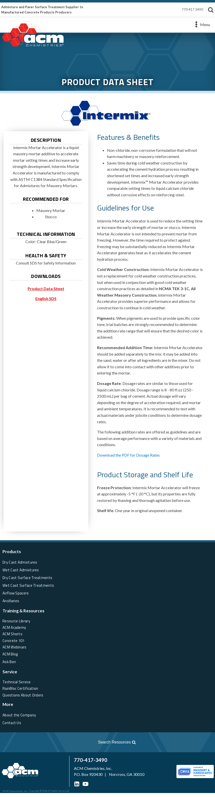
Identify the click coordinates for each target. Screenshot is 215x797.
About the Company (19, 719)
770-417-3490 (62, 764)
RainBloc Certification (21, 691)
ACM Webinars (15, 649)
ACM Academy (14, 627)
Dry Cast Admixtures (20, 562)
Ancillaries (11, 599)
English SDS (45, 298)
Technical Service (17, 684)
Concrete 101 (14, 641)
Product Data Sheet (46, 288)
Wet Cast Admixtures (21, 570)
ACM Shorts (12, 634)
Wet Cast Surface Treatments (28, 584)
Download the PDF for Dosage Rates (128, 455)
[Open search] (71, 746)
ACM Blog (10, 656)
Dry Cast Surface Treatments (28, 577)
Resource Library (17, 619)
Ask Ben (9, 663)
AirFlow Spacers (16, 591)
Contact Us (12, 726)
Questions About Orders (23, 698)
